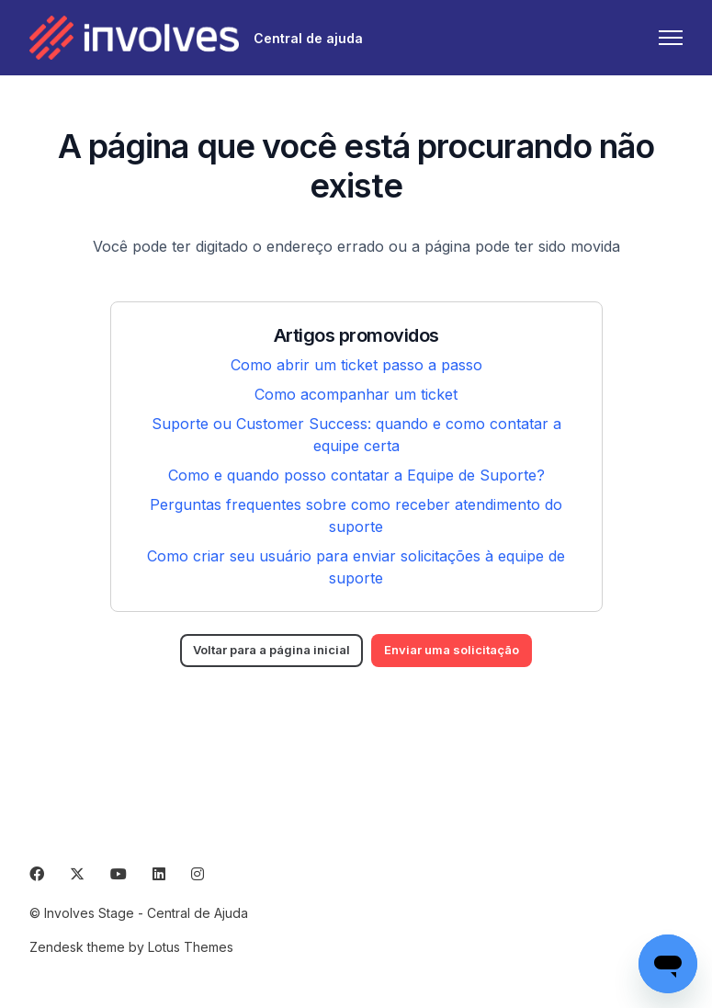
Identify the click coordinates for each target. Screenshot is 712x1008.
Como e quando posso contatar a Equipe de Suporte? (356, 475)
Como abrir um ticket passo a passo (356, 365)
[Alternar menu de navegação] (670, 37)
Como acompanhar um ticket (356, 394)
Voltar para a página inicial (263, 651)
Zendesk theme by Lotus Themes (131, 947)
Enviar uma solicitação (463, 651)
